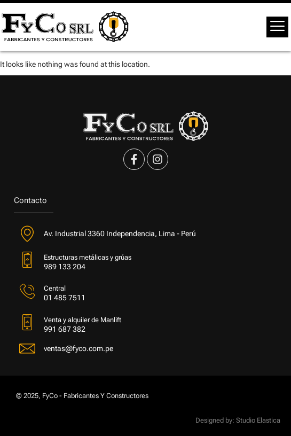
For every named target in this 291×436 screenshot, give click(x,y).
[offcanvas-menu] (277, 27)
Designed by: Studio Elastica (237, 420)
